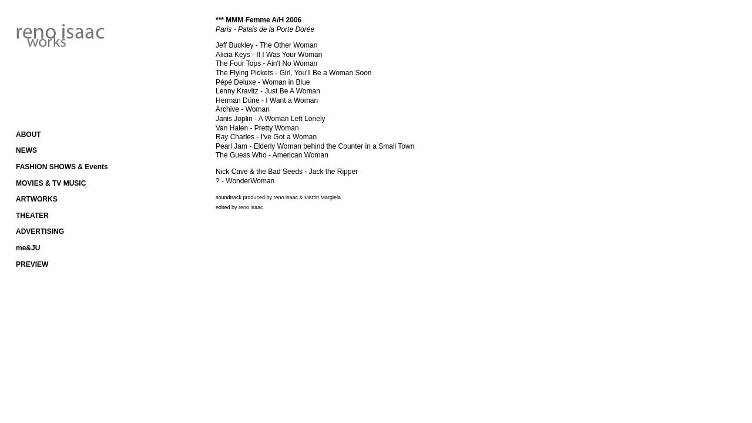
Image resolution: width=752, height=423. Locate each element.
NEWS (26, 150)
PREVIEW (32, 264)
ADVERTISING (40, 231)
